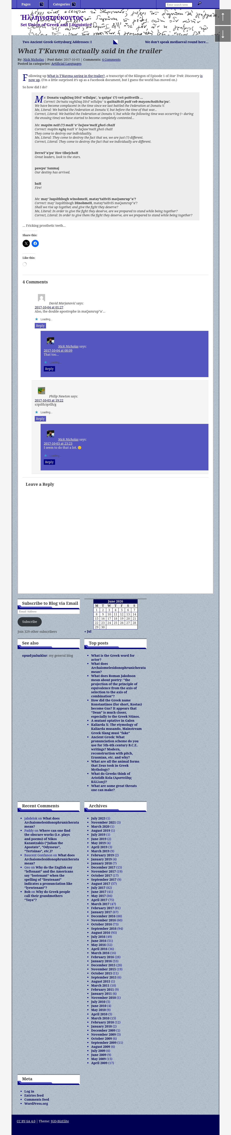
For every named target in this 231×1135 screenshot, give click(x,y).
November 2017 (103, 871)
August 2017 (100, 883)
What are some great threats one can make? (114, 788)
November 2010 (103, 997)
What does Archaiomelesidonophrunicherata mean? (118, 667)
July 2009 (98, 1051)
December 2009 (103, 1030)
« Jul (87, 631)
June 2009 (98, 1055)
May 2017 (98, 896)
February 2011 (102, 989)
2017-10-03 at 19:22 (49, 400)
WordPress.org (36, 1103)
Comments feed (36, 1099)
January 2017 (101, 912)
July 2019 (98, 834)
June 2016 (98, 941)
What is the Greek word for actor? (113, 657)
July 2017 (98, 887)
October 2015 (101, 973)
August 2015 (100, 981)
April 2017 (99, 900)
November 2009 (103, 1034)
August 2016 (100, 932)
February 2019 (102, 855)
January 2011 (101, 993)
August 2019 (100, 830)
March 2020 (100, 826)
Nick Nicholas (33, 59)
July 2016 (98, 936)
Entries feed (34, 1095)
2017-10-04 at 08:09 (58, 350)
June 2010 (98, 1006)
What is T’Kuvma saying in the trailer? (76, 76)
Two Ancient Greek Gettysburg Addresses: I (57, 42)
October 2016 (101, 924)
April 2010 (99, 1014)
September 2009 (103, 1042)
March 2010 (100, 1018)
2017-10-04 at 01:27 (49, 307)
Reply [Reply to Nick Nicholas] (49, 369)
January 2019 (101, 859)
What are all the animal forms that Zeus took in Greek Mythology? (115, 765)
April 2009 (99, 1063)
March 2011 (100, 985)
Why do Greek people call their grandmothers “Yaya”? (47, 896)
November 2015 (103, 969)
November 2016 (103, 920)
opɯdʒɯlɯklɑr (34, 655)
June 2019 (98, 839)
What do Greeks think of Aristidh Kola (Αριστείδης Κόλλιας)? (111, 777)
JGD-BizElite (60, 1121)
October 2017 (101, 875)
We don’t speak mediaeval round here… (176, 42)
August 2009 (100, 1046)
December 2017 (103, 867)
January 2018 (101, 863)
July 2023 (98, 818)
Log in (29, 1091)
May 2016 (98, 945)
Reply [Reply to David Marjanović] (40, 325)
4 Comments (111, 59)
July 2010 (98, 1002)
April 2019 (99, 847)
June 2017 (98, 892)
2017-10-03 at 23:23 (58, 443)
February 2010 (102, 1022)
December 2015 (103, 965)
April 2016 (99, 949)
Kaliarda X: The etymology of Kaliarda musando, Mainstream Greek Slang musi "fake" (116, 728)
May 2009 (98, 1059)
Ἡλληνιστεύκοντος (52, 17)
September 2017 (103, 879)
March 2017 (100, 904)
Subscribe (29, 621)
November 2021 (103, 822)
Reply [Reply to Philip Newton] (40, 418)
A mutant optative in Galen (112, 720)
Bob (27, 892)
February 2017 (102, 908)
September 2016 (103, 928)
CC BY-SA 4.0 (26, 1121)
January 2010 (101, 1026)
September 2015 (103, 977)
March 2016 (100, 953)
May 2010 (98, 1010)
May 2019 (98, 843)
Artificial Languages (66, 63)
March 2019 (100, 851)
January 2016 (101, 961)
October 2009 (101, 1038)
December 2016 (103, 916)
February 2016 (102, 957)
